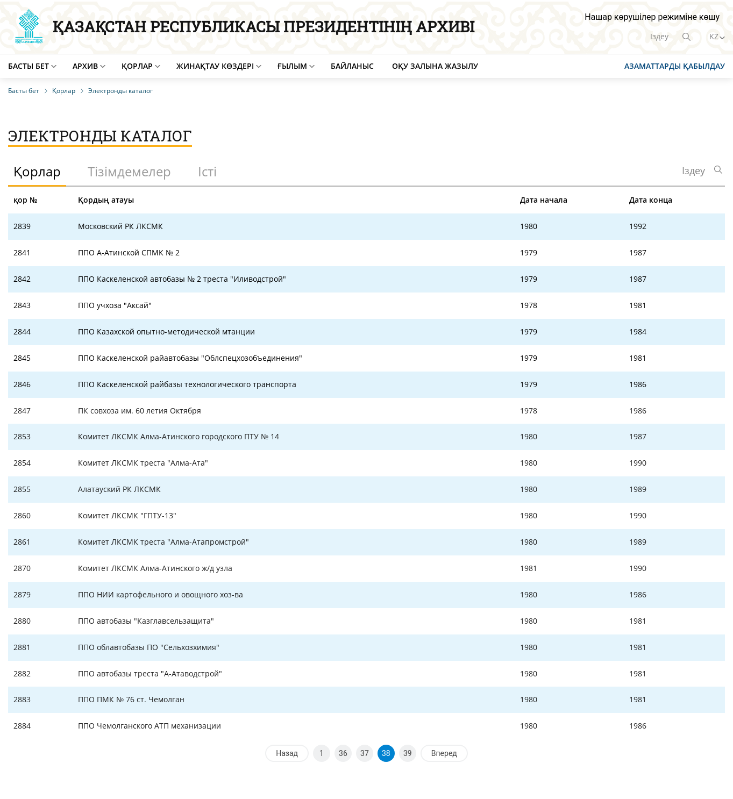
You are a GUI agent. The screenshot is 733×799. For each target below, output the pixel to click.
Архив (85, 66)
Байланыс (352, 66)
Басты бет (28, 66)
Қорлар (137, 66)
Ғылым (292, 66)
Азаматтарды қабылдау (674, 66)
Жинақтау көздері (215, 66)
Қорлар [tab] (37, 171)
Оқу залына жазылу (435, 66)
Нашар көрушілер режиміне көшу (652, 17)
